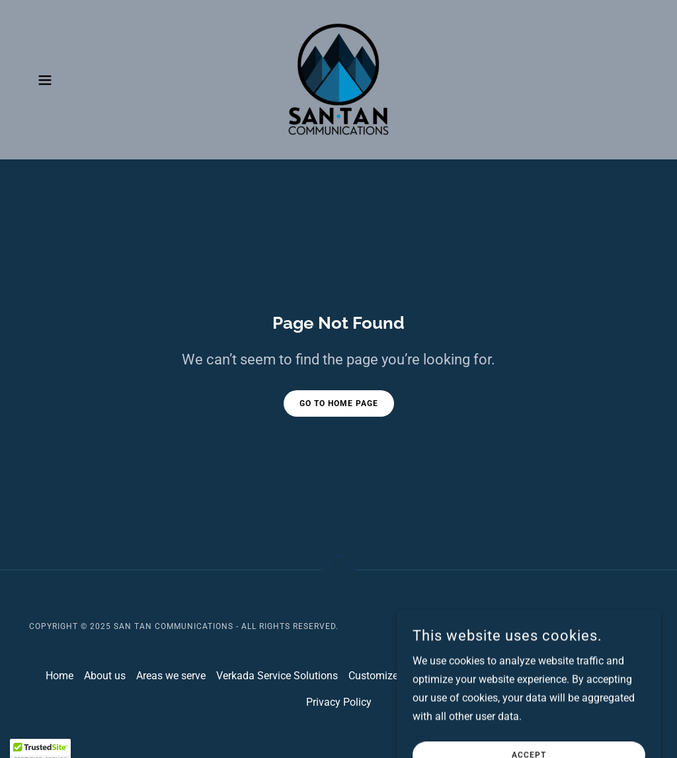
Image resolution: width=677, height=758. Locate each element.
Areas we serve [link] (171, 675)
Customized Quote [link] (391, 675)
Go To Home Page (338, 403)
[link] (338, 79)
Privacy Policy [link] (339, 702)
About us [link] (105, 675)
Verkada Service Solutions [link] (277, 675)
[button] (45, 80)
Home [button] (59, 675)
